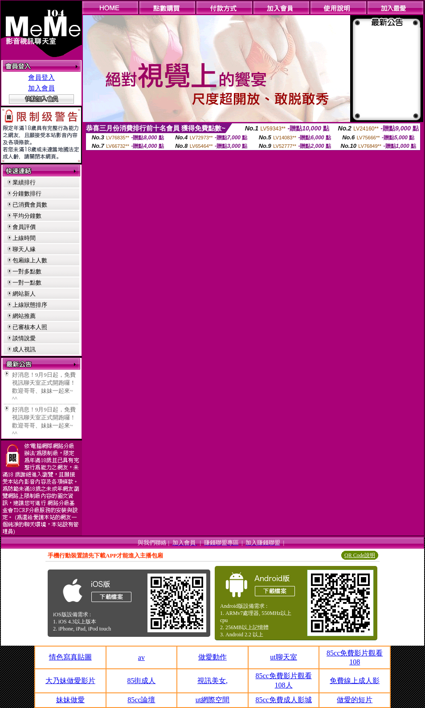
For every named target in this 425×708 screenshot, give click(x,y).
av (141, 657)
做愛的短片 (354, 700)
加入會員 (41, 88)
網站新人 (24, 293)
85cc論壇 (141, 700)
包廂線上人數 (29, 260)
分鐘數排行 (26, 193)
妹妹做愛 (70, 700)
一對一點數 (26, 282)
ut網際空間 (212, 700)
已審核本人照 (29, 327)
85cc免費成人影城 (283, 700)
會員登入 (41, 77)
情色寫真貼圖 (70, 657)
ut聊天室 (283, 657)
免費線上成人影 (355, 680)
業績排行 (24, 182)
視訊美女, (212, 680)
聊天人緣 (24, 249)
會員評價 (24, 227)
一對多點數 (26, 271)
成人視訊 (24, 349)
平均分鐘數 (26, 215)
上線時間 (24, 238)
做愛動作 (212, 657)
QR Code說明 (359, 555)
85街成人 (141, 680)
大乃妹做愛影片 (70, 680)
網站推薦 (24, 316)
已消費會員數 (29, 204)
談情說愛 (24, 338)
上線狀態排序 (29, 304)
